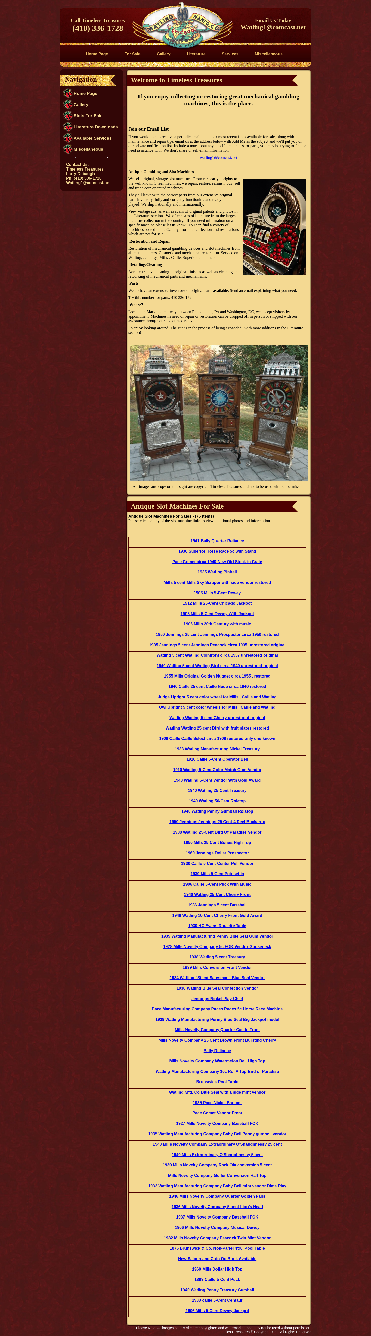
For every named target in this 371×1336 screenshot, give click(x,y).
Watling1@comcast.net (273, 27)
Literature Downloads (96, 127)
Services (230, 54)
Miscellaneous (268, 54)
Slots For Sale (88, 115)
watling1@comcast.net (218, 157)
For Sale (132, 54)
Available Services (93, 138)
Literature (196, 54)
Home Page (97, 54)
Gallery (164, 54)
